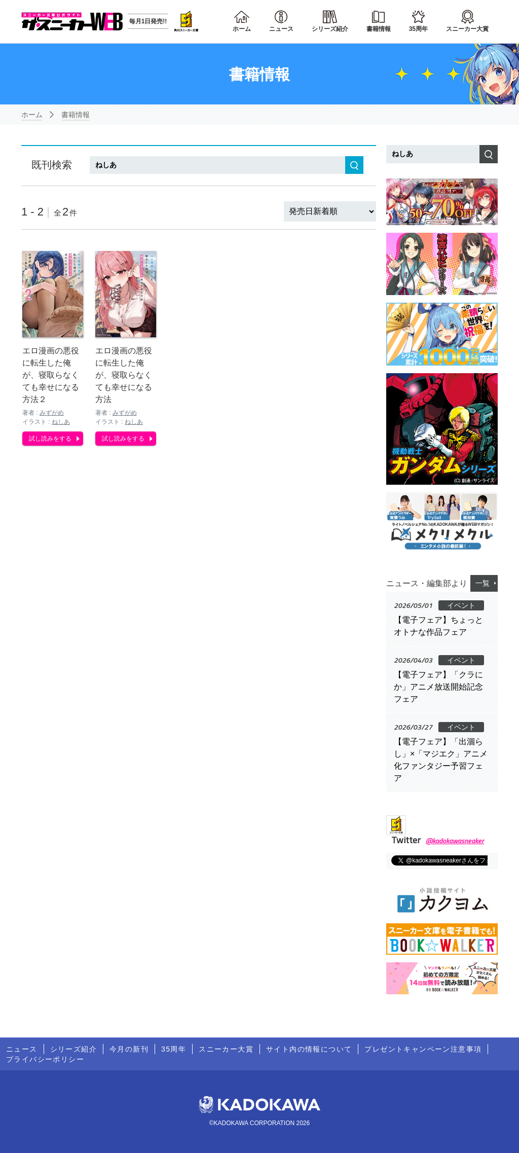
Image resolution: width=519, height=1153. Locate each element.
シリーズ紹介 (330, 28)
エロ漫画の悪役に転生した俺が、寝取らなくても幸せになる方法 (123, 373)
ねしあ (61, 420)
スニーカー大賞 (467, 28)
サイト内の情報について (309, 1049)
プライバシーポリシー (45, 1059)
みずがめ (52, 411)
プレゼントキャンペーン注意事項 (422, 1049)
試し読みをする (50, 437)
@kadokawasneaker (455, 840)
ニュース (281, 28)
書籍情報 (378, 28)
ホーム (242, 28)
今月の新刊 (129, 1049)
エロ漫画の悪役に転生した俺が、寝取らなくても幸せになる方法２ (50, 373)
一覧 (482, 583)
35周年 (418, 28)
